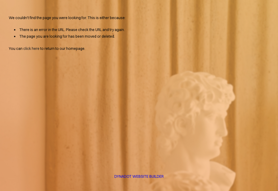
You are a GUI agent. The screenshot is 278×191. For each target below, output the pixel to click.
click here (31, 48)
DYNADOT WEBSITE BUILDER (139, 176)
